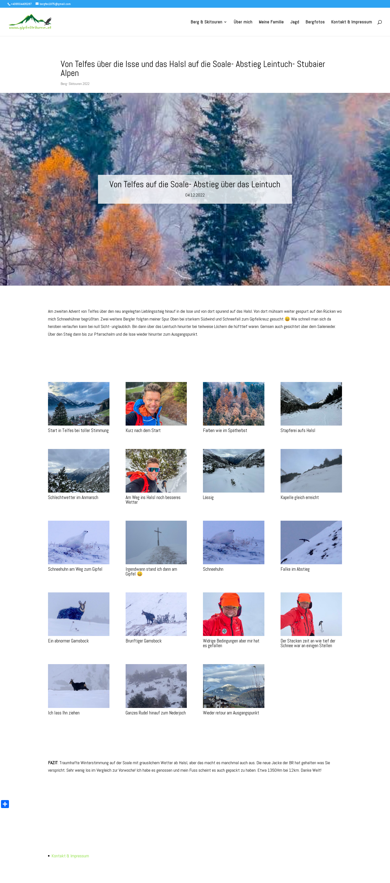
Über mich (243, 22)
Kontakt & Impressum (351, 22)
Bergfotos (315, 22)
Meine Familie (271, 22)
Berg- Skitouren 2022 (75, 83)
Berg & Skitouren (206, 22)
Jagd (294, 22)
